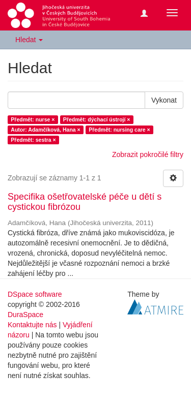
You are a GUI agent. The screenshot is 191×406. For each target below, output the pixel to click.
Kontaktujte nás (32, 325)
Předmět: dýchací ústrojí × (96, 119)
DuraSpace (25, 314)
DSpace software (35, 294)
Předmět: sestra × (33, 140)
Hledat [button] (29, 40)
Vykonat (164, 100)
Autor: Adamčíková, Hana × (45, 130)
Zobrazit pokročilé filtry (147, 154)
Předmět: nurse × (32, 119)
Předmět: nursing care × (119, 130)
